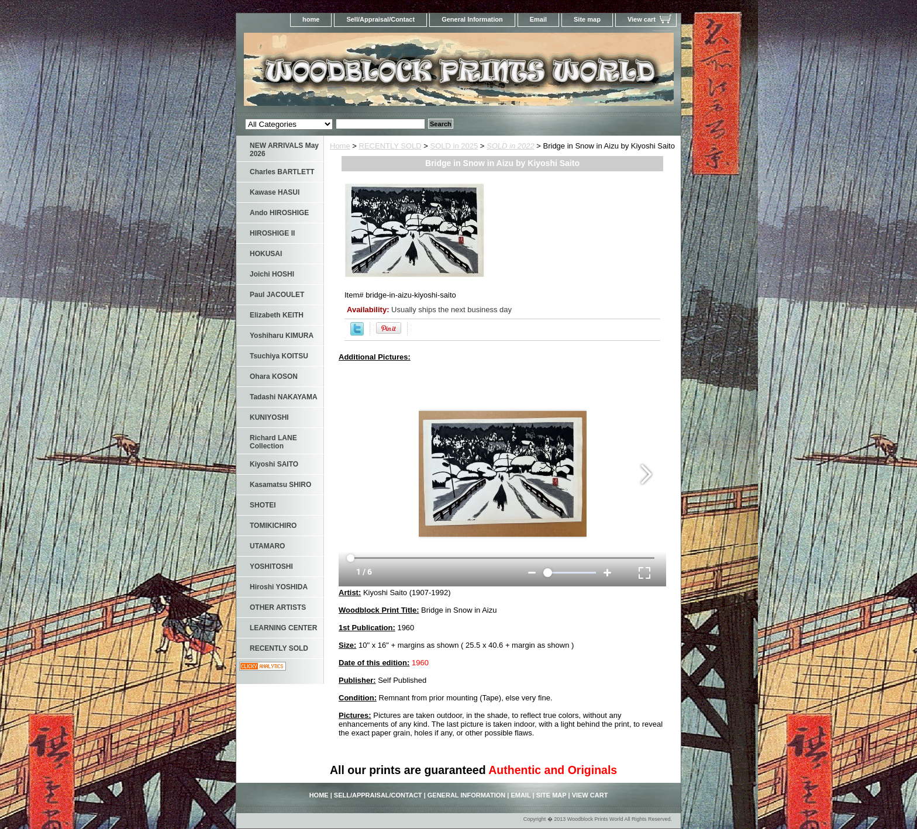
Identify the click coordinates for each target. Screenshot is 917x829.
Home (340, 145)
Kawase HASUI (274, 192)
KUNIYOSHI (269, 417)
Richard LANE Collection (273, 442)
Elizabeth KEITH (277, 315)
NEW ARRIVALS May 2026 (284, 149)
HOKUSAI (266, 254)
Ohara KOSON (274, 376)
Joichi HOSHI (272, 274)
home (310, 19)
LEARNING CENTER (283, 628)
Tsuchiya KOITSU (279, 356)
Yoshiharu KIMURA (281, 335)
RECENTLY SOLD (390, 145)
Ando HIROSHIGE (279, 213)
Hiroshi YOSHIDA (279, 587)
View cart (642, 19)
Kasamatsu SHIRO (280, 485)
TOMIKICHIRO (273, 525)
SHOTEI (263, 505)
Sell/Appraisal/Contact (380, 19)
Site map (587, 19)
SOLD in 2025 (454, 145)
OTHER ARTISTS (278, 607)
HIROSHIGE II (272, 233)
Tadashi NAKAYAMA (284, 397)
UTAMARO (267, 546)
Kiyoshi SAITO (274, 464)
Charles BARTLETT (282, 172)
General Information (472, 19)
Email (538, 19)
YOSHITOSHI (271, 566)
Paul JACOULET (277, 295)
